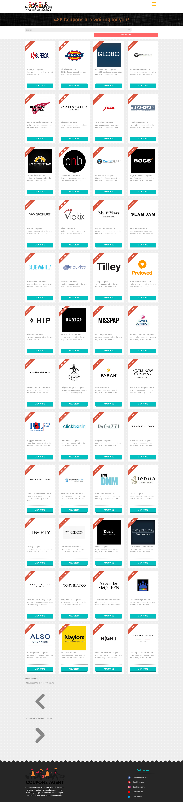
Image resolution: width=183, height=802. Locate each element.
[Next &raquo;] (40, 750)
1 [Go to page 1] (25, 718)
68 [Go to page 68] (43, 718)
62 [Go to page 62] (30, 718)
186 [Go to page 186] (47, 718)
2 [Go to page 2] (26, 718)
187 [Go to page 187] (50, 718)
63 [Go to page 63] (32, 718)
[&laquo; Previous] (40, 716)
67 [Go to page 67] (41, 718)
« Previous (29, 679)
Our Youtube (138, 792)
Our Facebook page (140, 777)
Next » (35, 679)
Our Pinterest (138, 782)
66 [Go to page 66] (39, 718)
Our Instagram (138, 787)
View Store (40, 86)
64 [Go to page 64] (34, 718)
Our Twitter (137, 796)
